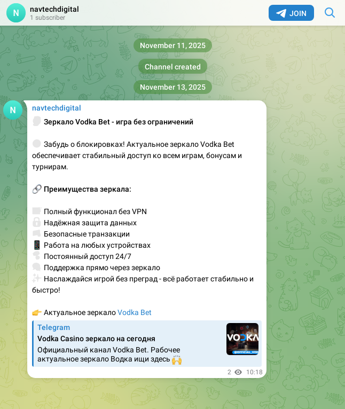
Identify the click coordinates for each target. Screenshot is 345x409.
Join (291, 13)
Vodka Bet (134, 312)
